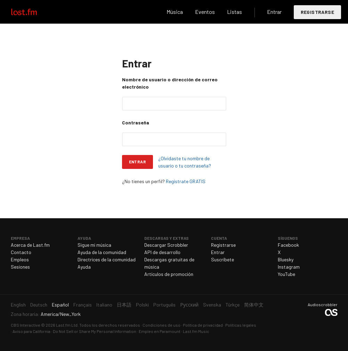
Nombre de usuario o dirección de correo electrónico (170, 83)
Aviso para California (31, 331)
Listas (234, 11)
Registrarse (317, 12)
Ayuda (84, 267)
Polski (142, 305)
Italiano (104, 305)
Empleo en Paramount (159, 331)
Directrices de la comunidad (107, 259)
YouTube (286, 274)
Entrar (274, 11)
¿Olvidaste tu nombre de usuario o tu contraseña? (184, 162)
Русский (189, 305)
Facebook (288, 245)
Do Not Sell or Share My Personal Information (94, 331)
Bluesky (285, 259)
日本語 (124, 305)
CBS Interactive (25, 325)
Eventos (205, 11)
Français (82, 305)
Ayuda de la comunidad (102, 252)
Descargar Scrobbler (166, 245)
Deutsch (38, 305)
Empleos (20, 259)
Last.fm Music (196, 331)
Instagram (289, 267)
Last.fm (32, 12)
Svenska (212, 305)
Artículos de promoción (168, 274)
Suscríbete (222, 259)
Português (164, 305)
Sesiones (20, 267)
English (18, 305)
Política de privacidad (203, 325)
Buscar (154, 12)
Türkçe (233, 305)
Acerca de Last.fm (30, 245)
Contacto (21, 252)
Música (175, 11)
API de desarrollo (162, 252)
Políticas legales (240, 325)
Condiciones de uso (161, 325)
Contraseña (135, 122)
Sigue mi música (94, 245)
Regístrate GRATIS (185, 181)
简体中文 (254, 305)
